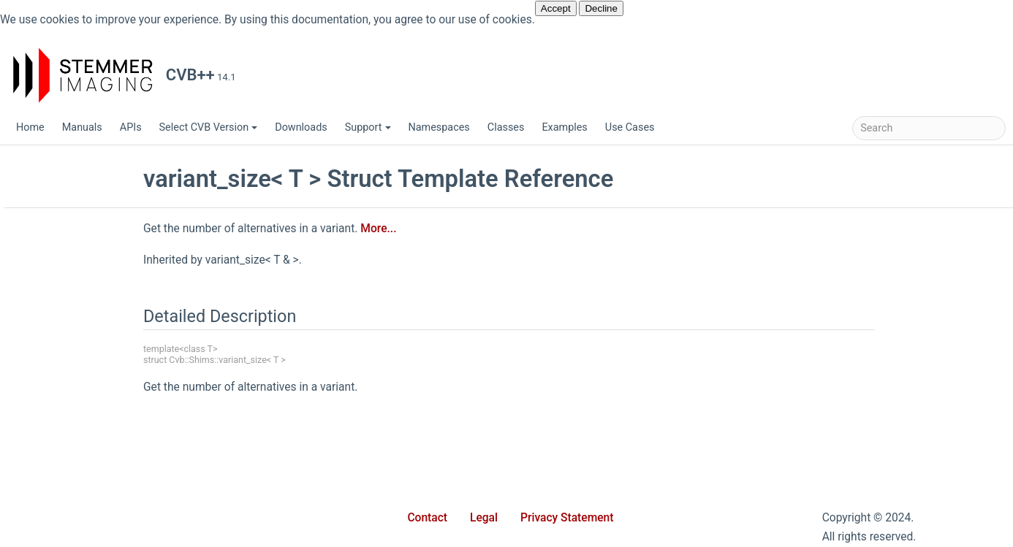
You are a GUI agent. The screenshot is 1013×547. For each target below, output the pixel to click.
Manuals (82, 127)
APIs (131, 127)
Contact (427, 517)
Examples (564, 127)
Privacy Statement (567, 517)
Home (30, 127)
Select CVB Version (208, 127)
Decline (601, 8)
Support (368, 127)
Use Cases (630, 127)
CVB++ (31, 160)
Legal (484, 517)
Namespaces (439, 127)
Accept (556, 8)
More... (486, 228)
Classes (506, 127)
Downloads (301, 127)
